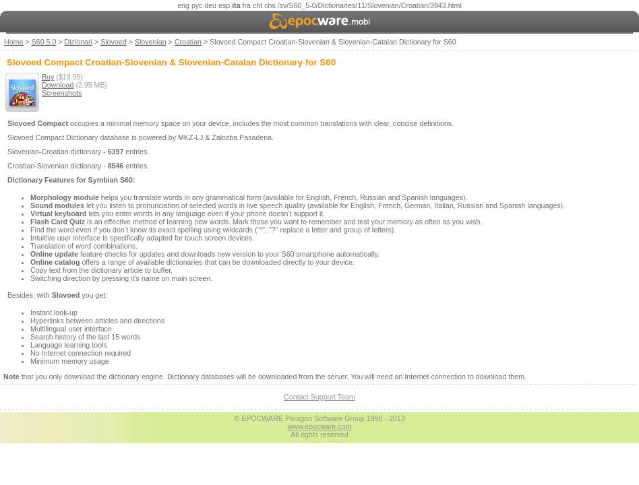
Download (57, 85)
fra (247, 5)
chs (270, 5)
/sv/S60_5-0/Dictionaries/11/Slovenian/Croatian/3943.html (370, 5)
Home (13, 42)
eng (183, 5)
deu (210, 5)
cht (257, 5)
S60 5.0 (44, 42)
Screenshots (62, 93)
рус (196, 5)
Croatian (188, 42)
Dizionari (78, 42)
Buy (48, 77)
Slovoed (113, 42)
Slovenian (150, 42)
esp (224, 5)
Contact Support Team (319, 397)
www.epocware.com (320, 426)
